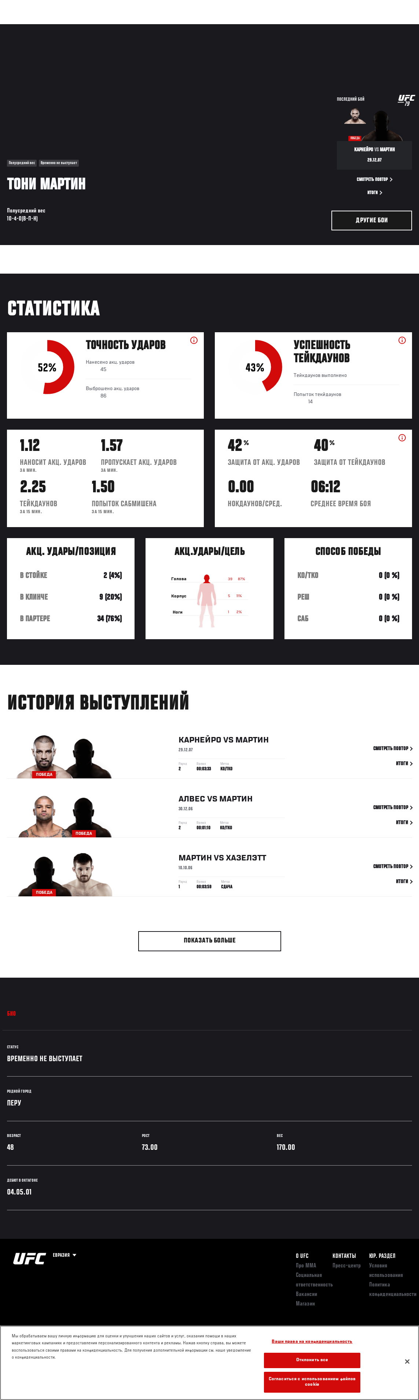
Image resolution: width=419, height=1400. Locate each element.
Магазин (376, 28)
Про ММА (306, 1266)
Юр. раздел (382, 1256)
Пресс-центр (346, 1266)
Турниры (22, 28)
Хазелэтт (246, 859)
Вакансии (306, 1294)
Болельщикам (297, 28)
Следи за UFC (339, 28)
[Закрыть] (407, 1361)
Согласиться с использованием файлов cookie (312, 1382)
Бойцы (85, 28)
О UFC (302, 1256)
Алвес (192, 800)
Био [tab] (11, 1014)
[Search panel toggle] (395, 27)
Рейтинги (54, 28)
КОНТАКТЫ (344, 1256)
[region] (209, 1363)
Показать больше (210, 941)
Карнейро (200, 741)
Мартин (252, 741)
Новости (116, 28)
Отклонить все (312, 1360)
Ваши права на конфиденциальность (312, 1342)
